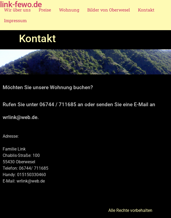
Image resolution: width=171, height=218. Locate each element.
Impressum (15, 20)
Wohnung (69, 10)
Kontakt (146, 10)
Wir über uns (17, 10)
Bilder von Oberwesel (108, 10)
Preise (45, 10)
